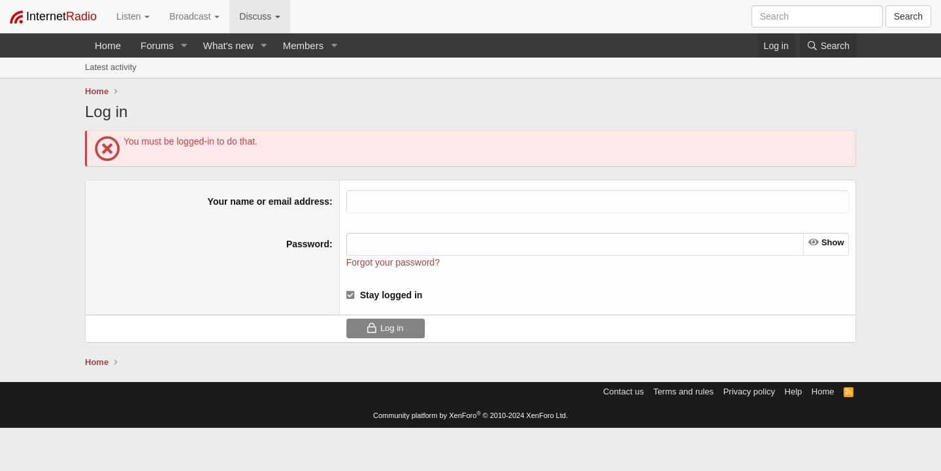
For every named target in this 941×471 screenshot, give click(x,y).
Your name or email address (268, 201)
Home (108, 45)
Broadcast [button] (194, 16)
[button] (184, 45)
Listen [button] (133, 16)
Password (307, 244)
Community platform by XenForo (470, 415)
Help (793, 391)
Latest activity (111, 67)
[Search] (828, 46)
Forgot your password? (393, 262)
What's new (228, 45)
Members (303, 45)
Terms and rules (683, 391)
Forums (157, 45)
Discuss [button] (259, 16)
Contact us (623, 391)
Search (908, 16)
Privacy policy (749, 391)
